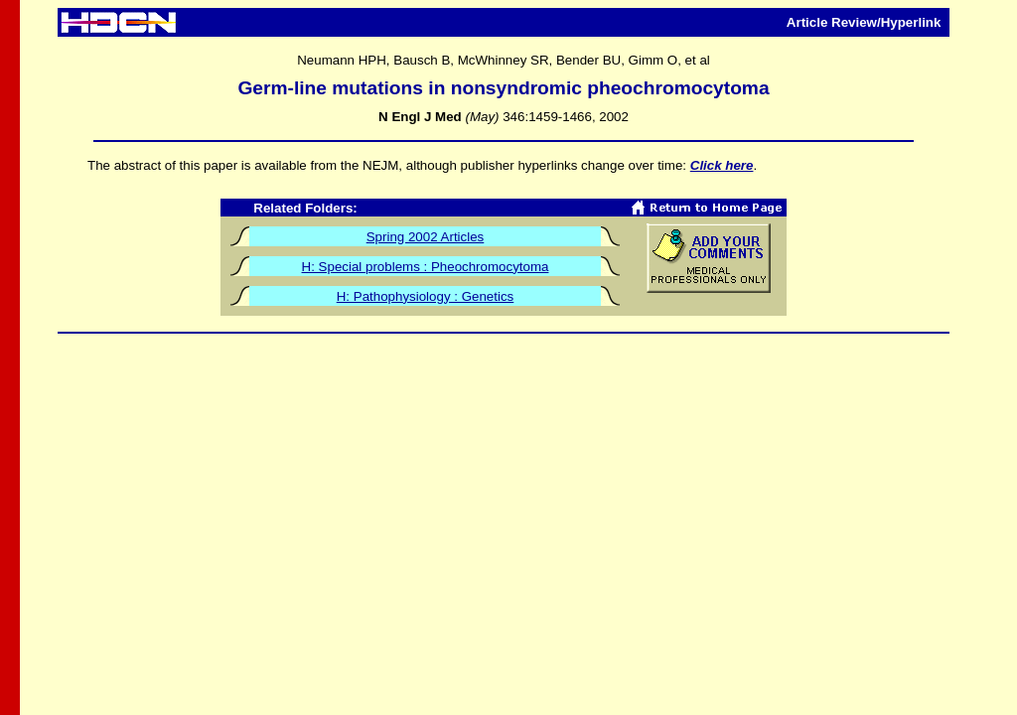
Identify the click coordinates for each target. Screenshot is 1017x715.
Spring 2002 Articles (425, 236)
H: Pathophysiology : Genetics (425, 296)
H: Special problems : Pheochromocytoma (425, 266)
